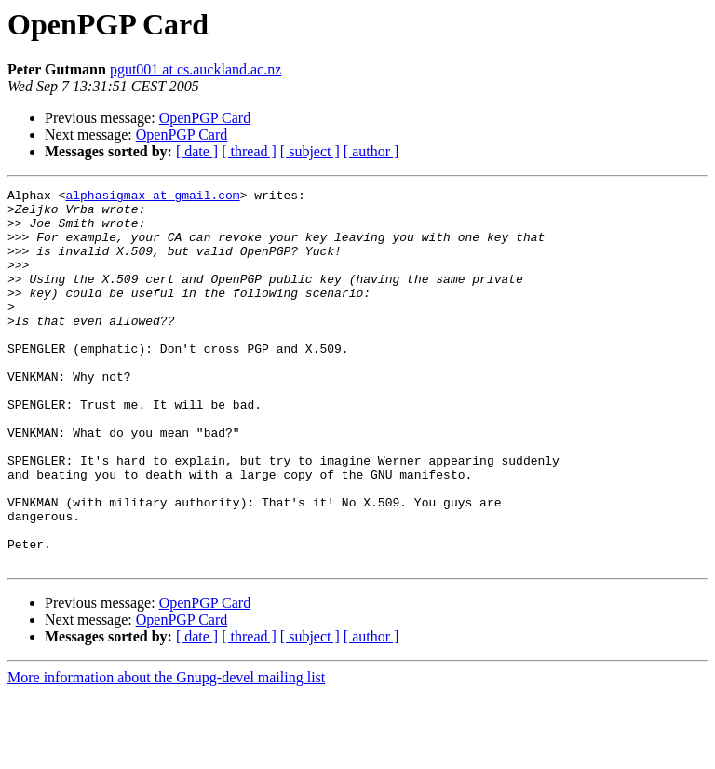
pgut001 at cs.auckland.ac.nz (195, 69)
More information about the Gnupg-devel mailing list (166, 753)
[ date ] (197, 151)
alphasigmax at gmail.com (152, 197)
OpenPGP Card (205, 118)
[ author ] (371, 151)
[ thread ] (249, 151)
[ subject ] (310, 151)
